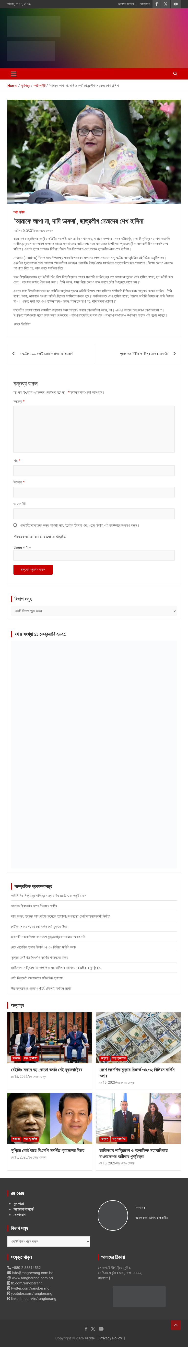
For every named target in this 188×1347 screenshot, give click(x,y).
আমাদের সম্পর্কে (126, 4)
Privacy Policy (110, 1338)
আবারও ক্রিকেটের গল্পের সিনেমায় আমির (34, 906)
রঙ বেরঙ (90, 1338)
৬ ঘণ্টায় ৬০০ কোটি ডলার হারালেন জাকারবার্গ (46, 354)
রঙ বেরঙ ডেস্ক (44, 230)
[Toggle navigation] (13, 74)
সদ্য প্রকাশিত (30, 1058)
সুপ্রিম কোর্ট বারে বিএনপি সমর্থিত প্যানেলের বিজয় (39, 957)
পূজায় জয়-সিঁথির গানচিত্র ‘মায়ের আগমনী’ (144, 354)
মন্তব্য (18, 401)
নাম (16, 460)
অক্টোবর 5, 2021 (23, 230)
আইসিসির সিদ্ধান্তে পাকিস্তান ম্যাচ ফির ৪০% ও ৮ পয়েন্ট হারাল (48, 896)
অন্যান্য (17, 1005)
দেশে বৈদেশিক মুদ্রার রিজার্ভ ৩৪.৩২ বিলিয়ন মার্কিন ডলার (43, 947)
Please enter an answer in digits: (39, 536)
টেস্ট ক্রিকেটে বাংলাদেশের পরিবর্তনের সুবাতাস (37, 978)
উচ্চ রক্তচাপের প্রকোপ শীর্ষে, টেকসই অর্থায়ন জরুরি (41, 988)
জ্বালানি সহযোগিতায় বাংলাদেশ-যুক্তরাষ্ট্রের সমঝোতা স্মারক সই (48, 937)
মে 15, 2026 (19, 1077)
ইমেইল (18, 482)
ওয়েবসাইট (19, 504)
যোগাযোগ (145, 4)
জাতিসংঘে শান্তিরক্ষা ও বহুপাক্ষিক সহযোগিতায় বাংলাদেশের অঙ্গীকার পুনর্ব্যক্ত (56, 968)
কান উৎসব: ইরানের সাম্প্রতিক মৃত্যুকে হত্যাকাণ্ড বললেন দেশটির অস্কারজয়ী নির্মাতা (60, 916)
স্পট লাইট (18, 212)
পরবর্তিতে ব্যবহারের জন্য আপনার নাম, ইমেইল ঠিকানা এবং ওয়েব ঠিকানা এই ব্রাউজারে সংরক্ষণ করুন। (80, 525)
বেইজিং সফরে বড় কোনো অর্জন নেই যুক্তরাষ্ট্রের (39, 926)
